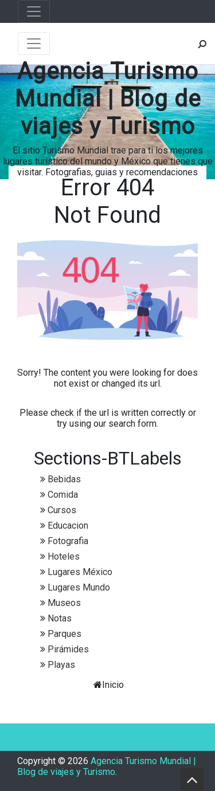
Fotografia (68, 541)
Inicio (113, 684)
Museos (64, 602)
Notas (60, 618)
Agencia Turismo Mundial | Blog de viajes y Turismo (108, 99)
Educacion (68, 525)
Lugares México (80, 571)
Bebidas (64, 479)
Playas (61, 664)
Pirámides (68, 649)
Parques (64, 633)
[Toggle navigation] (34, 11)
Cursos (62, 510)
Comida (63, 494)
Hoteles (64, 556)
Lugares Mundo (79, 587)
